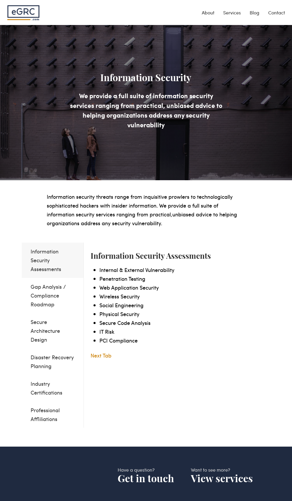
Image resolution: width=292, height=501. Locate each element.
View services (222, 478)
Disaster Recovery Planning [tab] (52, 361)
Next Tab (101, 355)
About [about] (208, 12)
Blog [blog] (254, 12)
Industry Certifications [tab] (46, 388)
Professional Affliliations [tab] (45, 414)
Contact (276, 12)
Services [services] (232, 12)
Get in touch (146, 478)
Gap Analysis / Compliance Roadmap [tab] (48, 295)
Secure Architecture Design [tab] (45, 330)
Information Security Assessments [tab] (46, 260)
